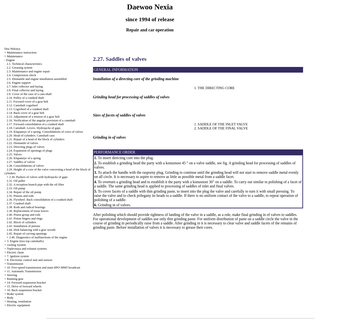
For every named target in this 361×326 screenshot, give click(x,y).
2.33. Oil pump (16, 188)
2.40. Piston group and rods (23, 214)
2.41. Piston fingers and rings (24, 218)
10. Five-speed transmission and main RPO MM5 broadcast (43, 267)
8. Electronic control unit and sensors (30, 260)
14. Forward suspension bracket (26, 282)
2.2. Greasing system (19, 67)
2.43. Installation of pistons (23, 226)
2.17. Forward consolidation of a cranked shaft (35, 124)
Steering (12, 275)
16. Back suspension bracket (24, 290)
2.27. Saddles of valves (21, 162)
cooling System (16, 245)
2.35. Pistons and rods (20, 196)
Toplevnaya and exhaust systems (27, 248)
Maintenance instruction (22, 52)
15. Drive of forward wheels (24, 286)
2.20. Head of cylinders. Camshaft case (31, 135)
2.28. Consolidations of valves (25, 165)
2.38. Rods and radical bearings (26, 207)
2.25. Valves (14, 154)
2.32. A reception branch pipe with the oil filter (35, 184)
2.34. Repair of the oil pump (24, 192)
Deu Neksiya (12, 48)
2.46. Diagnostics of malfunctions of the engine (38, 237)
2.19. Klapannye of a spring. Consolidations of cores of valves (45, 131)
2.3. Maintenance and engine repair (28, 71)
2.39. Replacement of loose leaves (28, 211)
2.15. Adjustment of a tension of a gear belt (33, 116)
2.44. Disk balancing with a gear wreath (31, 229)
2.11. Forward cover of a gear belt (27, 101)
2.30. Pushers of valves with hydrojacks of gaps (38, 177)
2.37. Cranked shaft (19, 203)
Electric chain (15, 252)
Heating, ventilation (19, 301)
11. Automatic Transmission (24, 271)
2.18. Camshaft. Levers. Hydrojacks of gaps (34, 128)
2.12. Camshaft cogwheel (22, 105)
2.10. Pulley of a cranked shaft (25, 97)
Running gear (15, 279)
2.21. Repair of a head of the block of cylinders (35, 139)
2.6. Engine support (19, 82)
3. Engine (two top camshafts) (25, 241)
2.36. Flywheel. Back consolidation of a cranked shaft (40, 199)
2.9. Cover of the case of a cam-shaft (29, 94)
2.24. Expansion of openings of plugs (29, 150)
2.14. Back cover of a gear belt (25, 113)
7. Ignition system (18, 256)
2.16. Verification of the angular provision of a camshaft (41, 120)
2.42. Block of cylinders (21, 222)
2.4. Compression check (21, 75)
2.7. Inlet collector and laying (25, 86)
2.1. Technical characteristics (24, 64)
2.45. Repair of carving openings (27, 233)
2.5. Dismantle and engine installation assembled (37, 79)
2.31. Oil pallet (16, 180)
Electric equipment (18, 305)
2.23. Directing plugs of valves (25, 147)
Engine (10, 60)
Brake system (15, 294)
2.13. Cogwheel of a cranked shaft (28, 109)
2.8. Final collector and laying (25, 90)
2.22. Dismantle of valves (22, 143)
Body (10, 297)
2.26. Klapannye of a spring (24, 158)
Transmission (15, 263)
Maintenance (15, 56)
